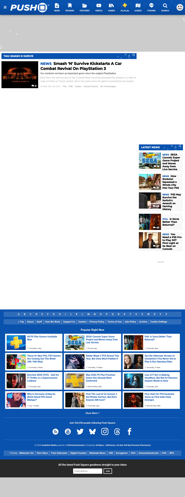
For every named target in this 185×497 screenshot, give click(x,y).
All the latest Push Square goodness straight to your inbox (92, 464)
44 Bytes (100, 445)
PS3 (65, 86)
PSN (71, 86)
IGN (111, 453)
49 (156, 206)
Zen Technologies (108, 86)
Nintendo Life (26, 453)
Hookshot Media (49, 445)
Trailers (78, 86)
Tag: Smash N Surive (18, 56)
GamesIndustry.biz (149, 453)
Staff (39, 321)
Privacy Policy (97, 321)
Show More (93, 413)
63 (156, 227)
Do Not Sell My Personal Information (134, 445)
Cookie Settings (158, 321)
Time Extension (59, 453)
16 (156, 166)
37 (156, 187)
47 (156, 246)
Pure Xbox (42, 453)
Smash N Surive (91, 86)
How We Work (52, 321)
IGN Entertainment (76, 445)
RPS (172, 453)
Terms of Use (114, 321)
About (30, 321)
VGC (133, 453)
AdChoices (110, 445)
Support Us (69, 321)
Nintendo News (98, 453)
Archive (143, 321)
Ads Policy (130, 321)
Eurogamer (122, 453)
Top (21, 321)
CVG (164, 453)
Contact (82, 321)
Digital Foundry (78, 453)
